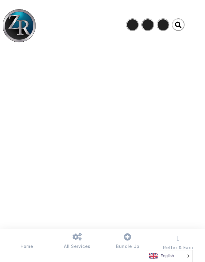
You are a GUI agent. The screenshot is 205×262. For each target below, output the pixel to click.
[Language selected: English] (169, 256)
